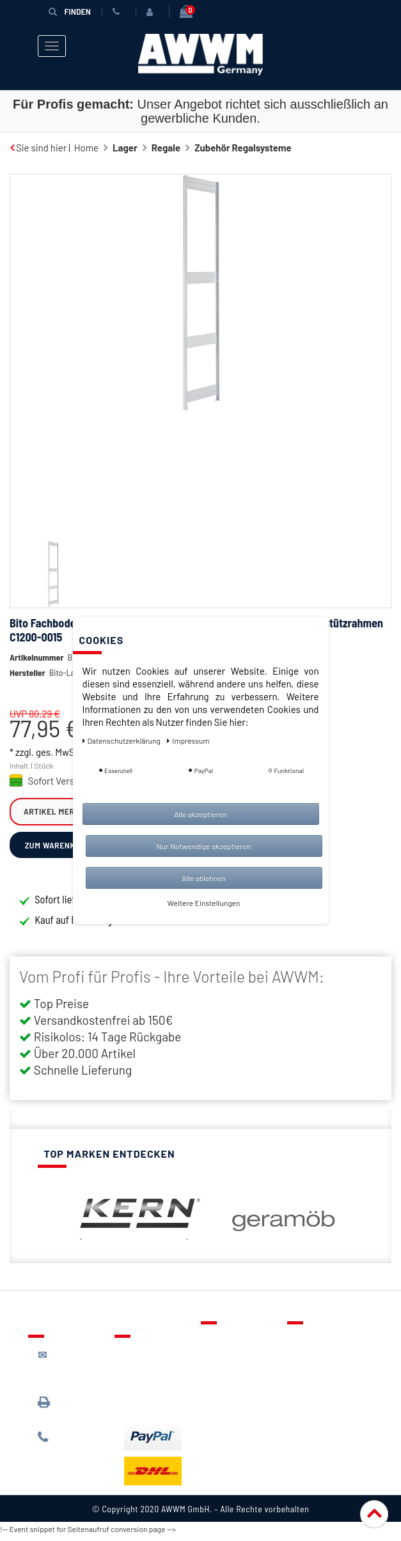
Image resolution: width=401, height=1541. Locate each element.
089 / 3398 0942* (62, 1412)
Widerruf (315, 1400)
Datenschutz (323, 1363)
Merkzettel (233, 1363)
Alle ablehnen (204, 877)
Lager (125, 147)
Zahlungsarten (154, 1389)
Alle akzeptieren (200, 813)
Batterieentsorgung (166, 1407)
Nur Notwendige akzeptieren (204, 845)
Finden (70, 11)
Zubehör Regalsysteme (243, 147)
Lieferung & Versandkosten (155, 1364)
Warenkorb (233, 1382)
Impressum (320, 1419)
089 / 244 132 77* (70, 1448)
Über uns (315, 1345)
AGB (305, 1382)
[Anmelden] (152, 12)
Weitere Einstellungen (204, 902)
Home (86, 147)
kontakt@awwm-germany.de (73, 1372)
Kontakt (227, 1345)
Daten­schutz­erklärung (122, 740)
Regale (166, 147)
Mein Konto (234, 1400)
